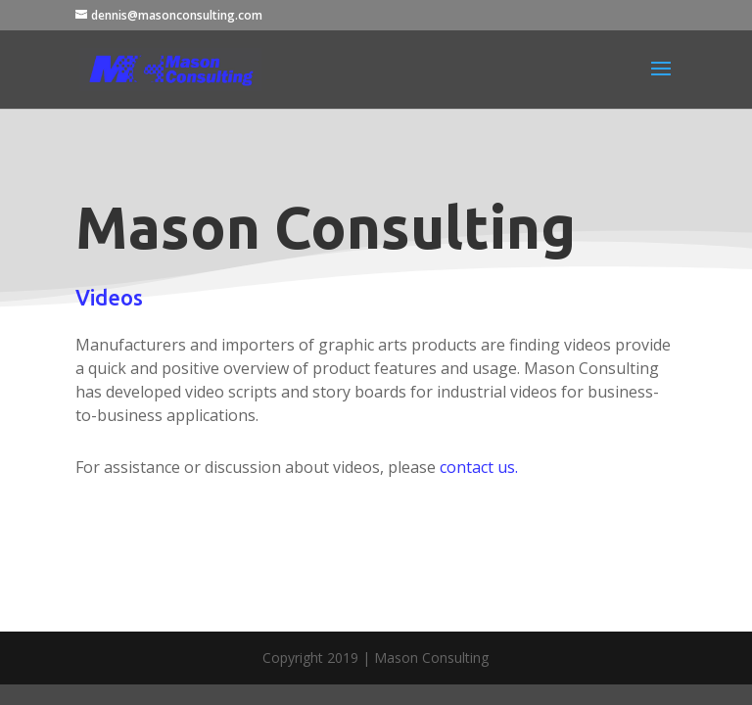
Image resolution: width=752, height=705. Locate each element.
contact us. (479, 467)
